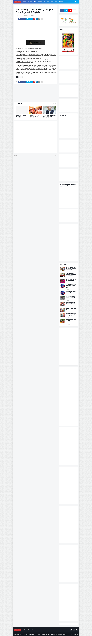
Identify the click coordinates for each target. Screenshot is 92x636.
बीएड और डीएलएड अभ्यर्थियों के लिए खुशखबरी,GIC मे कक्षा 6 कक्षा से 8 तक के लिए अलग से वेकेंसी (71, 286)
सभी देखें (54, 103)
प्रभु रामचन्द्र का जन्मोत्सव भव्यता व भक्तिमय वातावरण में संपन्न (71, 309)
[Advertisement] (36, 30)
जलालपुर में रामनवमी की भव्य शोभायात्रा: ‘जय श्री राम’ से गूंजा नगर (70, 303)
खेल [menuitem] (44, 1)
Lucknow (20, 6)
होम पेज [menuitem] (24, 1)
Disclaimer (65, 634)
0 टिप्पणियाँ (31, 15)
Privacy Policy (59, 634)
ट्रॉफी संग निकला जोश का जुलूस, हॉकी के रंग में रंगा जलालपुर (71, 280)
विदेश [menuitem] (35, 1)
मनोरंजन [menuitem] (52, 1)
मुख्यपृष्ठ (17, 6)
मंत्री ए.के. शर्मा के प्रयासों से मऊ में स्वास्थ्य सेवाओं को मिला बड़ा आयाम (49, 116)
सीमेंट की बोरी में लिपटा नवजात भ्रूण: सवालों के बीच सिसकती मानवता (70, 297)
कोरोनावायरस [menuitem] (40, 1)
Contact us (75, 634)
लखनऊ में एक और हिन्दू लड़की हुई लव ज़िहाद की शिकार (21, 116)
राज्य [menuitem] (31, 1)
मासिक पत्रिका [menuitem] (61, 1)
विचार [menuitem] (56, 1)
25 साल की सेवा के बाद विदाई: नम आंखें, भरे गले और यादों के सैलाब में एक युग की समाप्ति (71, 268)
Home (39, 634)
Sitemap (70, 634)
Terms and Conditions (50, 634)
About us (43, 634)
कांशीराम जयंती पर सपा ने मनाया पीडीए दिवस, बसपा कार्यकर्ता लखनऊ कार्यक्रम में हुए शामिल (71, 314)
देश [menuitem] (28, 1)
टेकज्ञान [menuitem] (48, 1)
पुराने (56, 155)
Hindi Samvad (24, 634)
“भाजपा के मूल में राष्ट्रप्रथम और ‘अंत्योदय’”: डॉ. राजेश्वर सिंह (34, 116)
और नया (16, 155)
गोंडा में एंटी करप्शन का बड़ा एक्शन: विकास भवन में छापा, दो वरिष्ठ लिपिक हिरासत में (71, 274)
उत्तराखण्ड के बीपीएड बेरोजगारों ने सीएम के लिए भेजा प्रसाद (71, 292)
